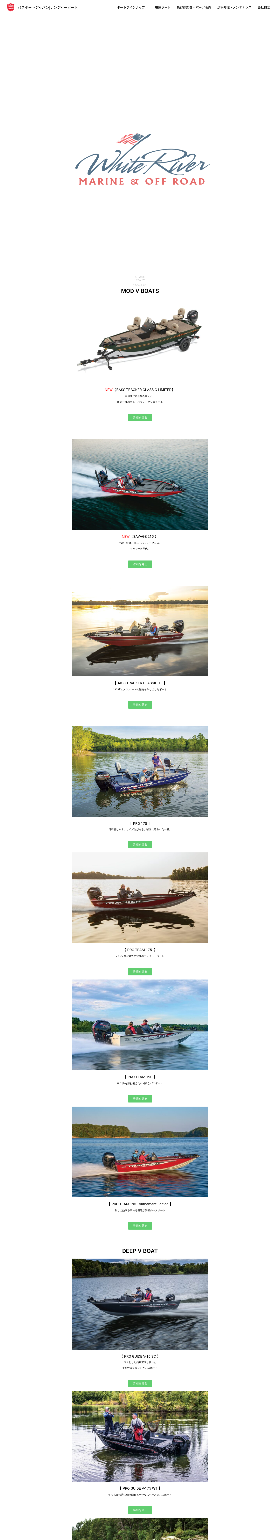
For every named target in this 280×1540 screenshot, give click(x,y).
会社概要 (264, 7)
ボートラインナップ (131, 7)
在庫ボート (163, 7)
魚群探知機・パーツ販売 (194, 7)
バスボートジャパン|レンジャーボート (48, 7)
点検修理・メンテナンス (234, 7)
